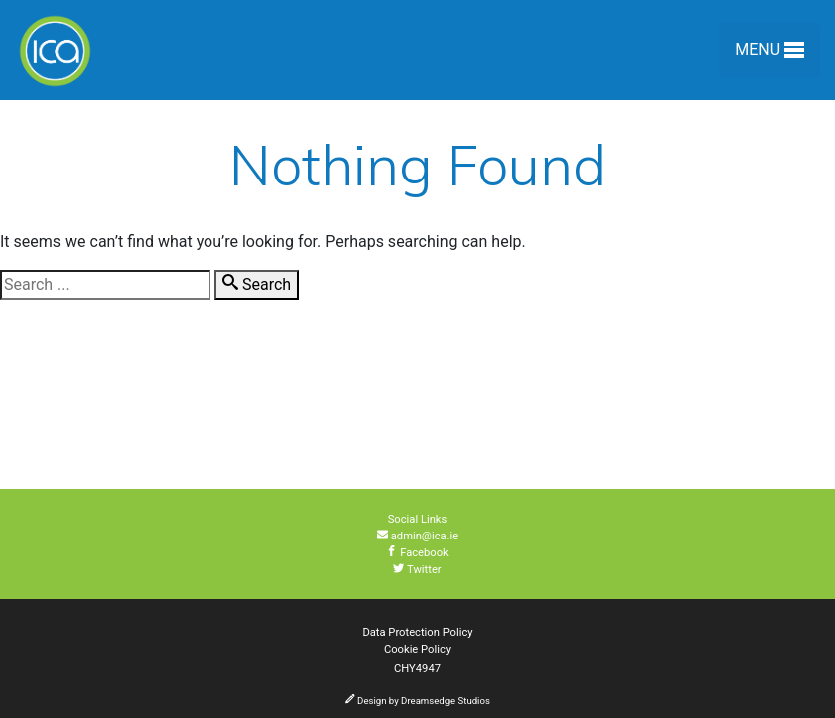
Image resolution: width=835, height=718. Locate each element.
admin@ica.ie (417, 536)
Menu (769, 53)
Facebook (417, 552)
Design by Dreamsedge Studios (417, 700)
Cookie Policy (417, 649)
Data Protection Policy (417, 632)
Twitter (417, 569)
